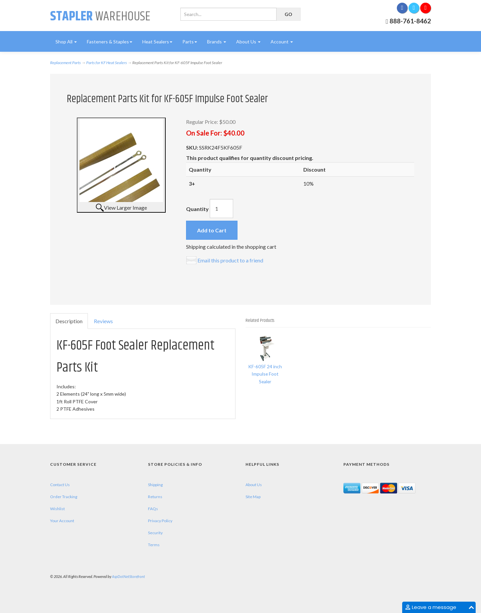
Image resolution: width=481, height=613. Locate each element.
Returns (155, 496)
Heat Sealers (157, 41)
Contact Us (60, 484)
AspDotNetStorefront (128, 576)
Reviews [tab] (103, 321)
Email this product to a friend (230, 260)
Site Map (253, 496)
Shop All (66, 41)
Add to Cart (211, 230)
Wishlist (57, 508)
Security (155, 532)
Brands (216, 41)
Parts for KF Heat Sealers (106, 62)
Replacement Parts (65, 62)
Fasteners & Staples (109, 41)
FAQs (153, 508)
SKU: (192, 147)
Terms (154, 544)
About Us (248, 41)
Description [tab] (69, 321)
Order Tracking (63, 496)
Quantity (197, 209)
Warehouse (100, 16)
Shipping (155, 484)
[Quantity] (221, 208)
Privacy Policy (160, 520)
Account (282, 41)
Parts (189, 41)
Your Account (62, 520)
